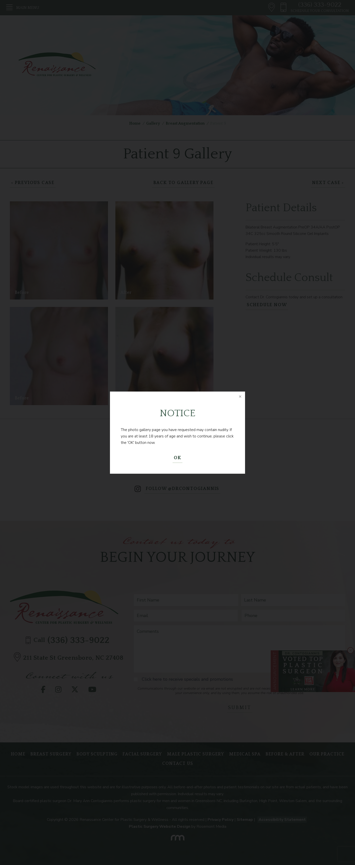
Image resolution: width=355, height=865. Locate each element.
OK (177, 457)
